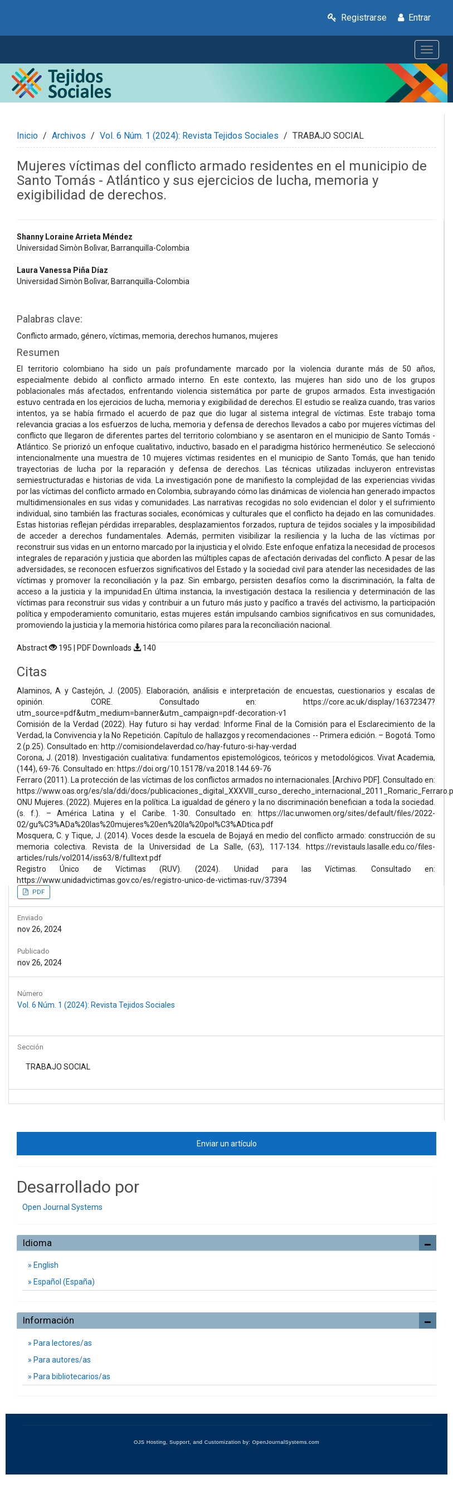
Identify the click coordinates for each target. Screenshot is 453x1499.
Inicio (27, 135)
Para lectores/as (62, 1343)
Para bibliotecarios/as (71, 1376)
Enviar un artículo (227, 1143)
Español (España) (63, 1281)
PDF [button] (38, 892)
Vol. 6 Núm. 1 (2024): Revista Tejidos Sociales (189, 135)
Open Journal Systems (62, 1207)
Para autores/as (61, 1359)
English (45, 1265)
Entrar (414, 17)
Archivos (69, 135)
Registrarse (357, 17)
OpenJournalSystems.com (286, 1442)
